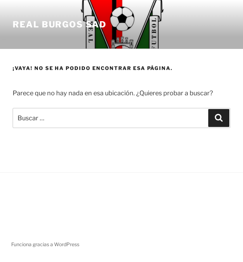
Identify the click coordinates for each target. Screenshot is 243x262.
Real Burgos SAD (59, 24)
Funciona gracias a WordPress (45, 244)
